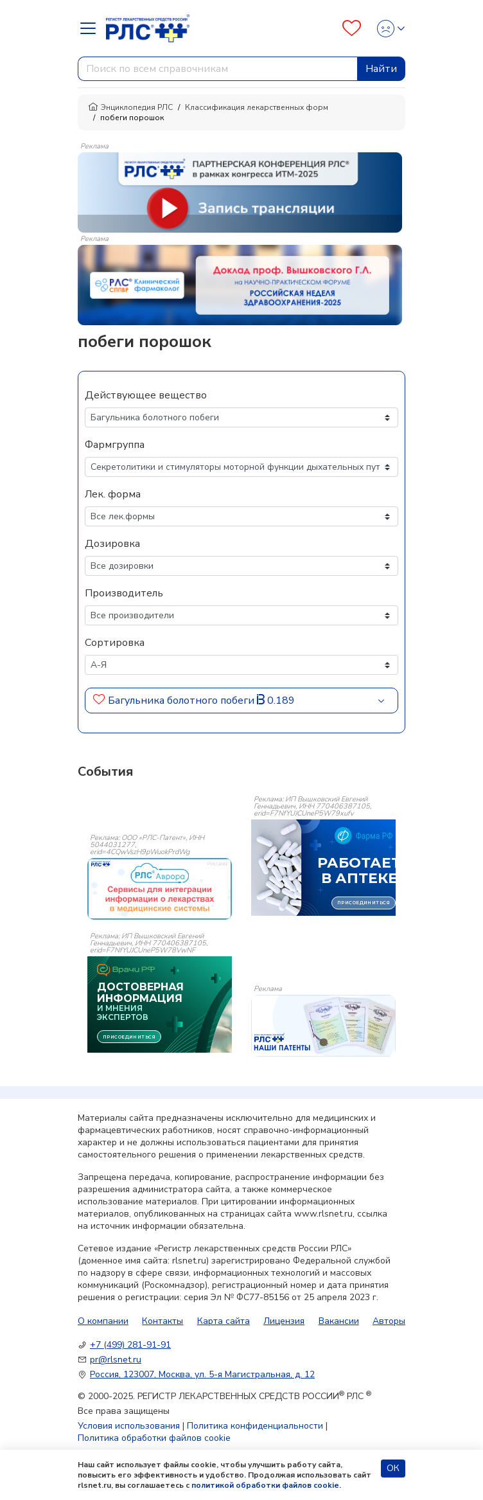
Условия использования (129, 1426)
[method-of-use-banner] (240, 191)
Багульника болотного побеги (181, 700)
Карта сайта (223, 1321)
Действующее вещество (146, 395)
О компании (103, 1321)
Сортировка (115, 643)
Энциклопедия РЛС (130, 107)
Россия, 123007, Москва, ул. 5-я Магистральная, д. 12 (202, 1374)
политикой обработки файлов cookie (265, 1485)
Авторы (389, 1321)
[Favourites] (352, 28)
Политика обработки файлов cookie (154, 1438)
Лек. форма (113, 494)
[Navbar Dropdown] (92, 28)
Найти (381, 69)
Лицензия (283, 1321)
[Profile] (387, 28)
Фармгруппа (115, 445)
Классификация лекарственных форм (256, 107)
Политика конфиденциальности (255, 1426)
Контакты (162, 1321)
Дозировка (112, 544)
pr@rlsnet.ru (115, 1359)
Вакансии (339, 1321)
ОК (393, 1468)
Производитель (124, 593)
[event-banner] (159, 889)
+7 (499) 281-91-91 (130, 1345)
